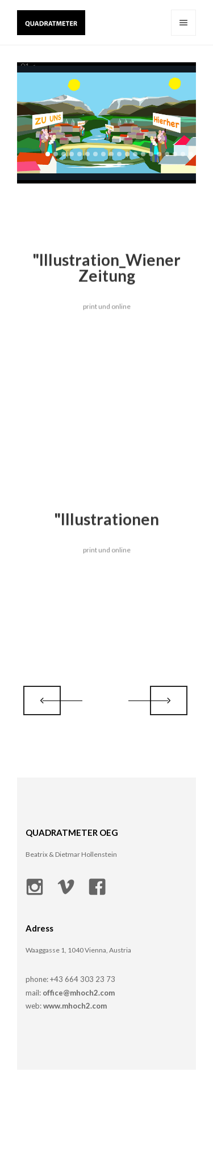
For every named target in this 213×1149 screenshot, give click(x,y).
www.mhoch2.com (74, 1005)
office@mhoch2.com (79, 992)
